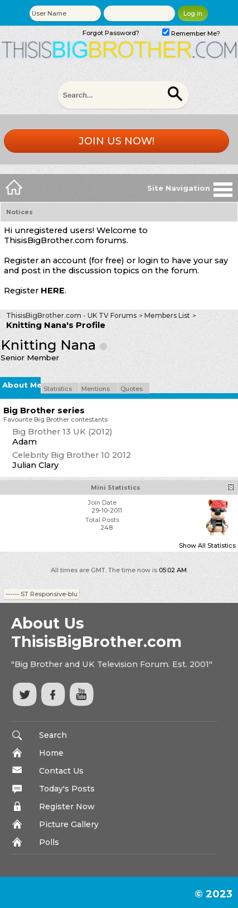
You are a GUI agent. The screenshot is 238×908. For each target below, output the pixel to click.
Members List (167, 315)
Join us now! (116, 141)
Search (53, 735)
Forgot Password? (110, 33)
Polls (49, 842)
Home (51, 753)
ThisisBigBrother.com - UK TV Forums (71, 315)
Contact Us (61, 771)
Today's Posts (67, 789)
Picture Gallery (69, 824)
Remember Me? (191, 33)
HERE (53, 291)
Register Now (67, 806)
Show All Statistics (207, 545)
